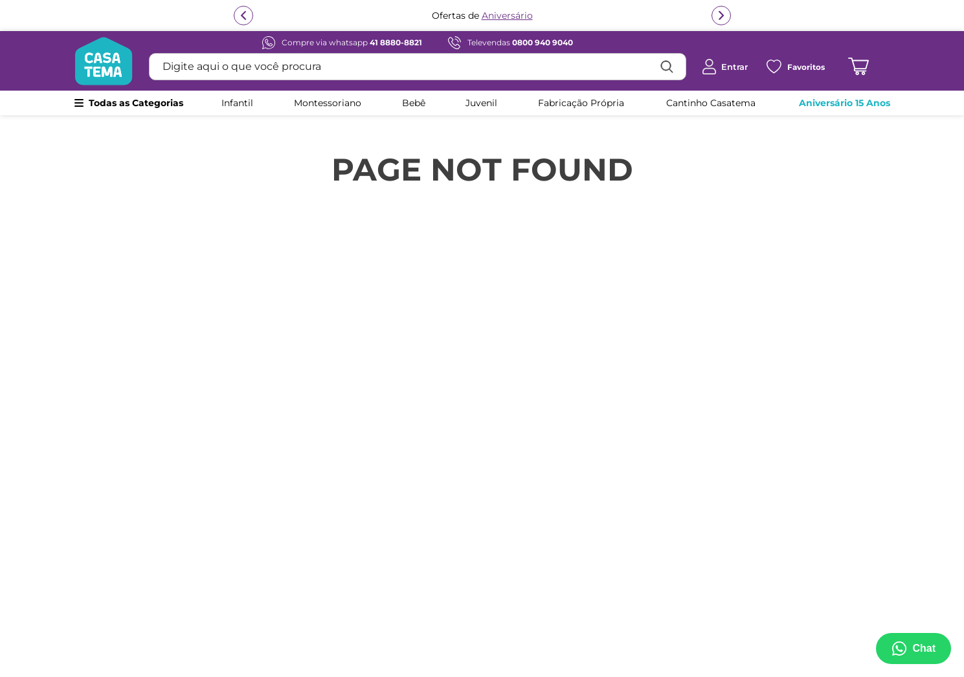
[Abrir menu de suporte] (913, 648)
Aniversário (507, 17)
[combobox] (417, 66)
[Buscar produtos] (666, 66)
